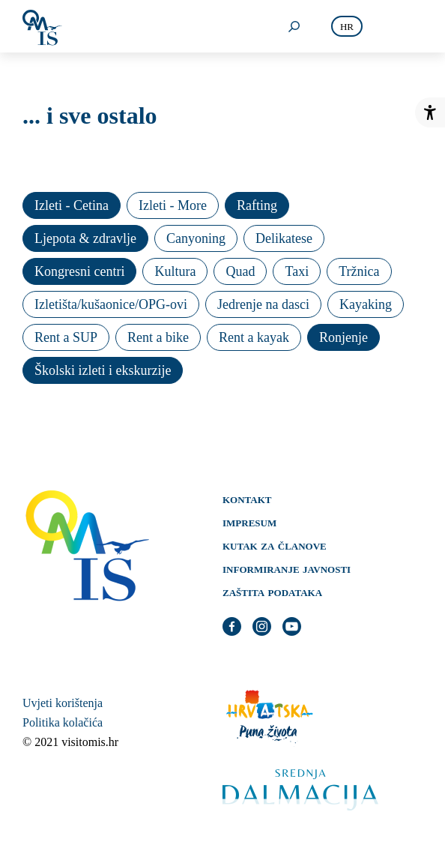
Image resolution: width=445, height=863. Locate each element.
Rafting (257, 205)
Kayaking (365, 304)
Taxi (297, 271)
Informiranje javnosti (286, 568)
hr (347, 26)
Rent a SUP (65, 337)
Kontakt (247, 498)
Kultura (175, 271)
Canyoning (195, 238)
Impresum (249, 521)
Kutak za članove (274, 545)
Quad (240, 271)
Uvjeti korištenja (62, 703)
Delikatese (283, 238)
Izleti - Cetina (71, 205)
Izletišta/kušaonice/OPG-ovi (110, 304)
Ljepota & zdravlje (85, 238)
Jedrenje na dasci (263, 304)
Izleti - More (173, 205)
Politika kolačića (62, 722)
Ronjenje (343, 337)
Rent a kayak (254, 337)
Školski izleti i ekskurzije (102, 370)
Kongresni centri (79, 271)
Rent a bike (158, 337)
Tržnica (359, 271)
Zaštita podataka (272, 591)
